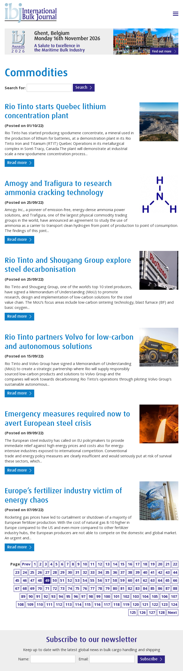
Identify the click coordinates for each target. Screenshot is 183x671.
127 (152, 612)
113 (68, 604)
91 (38, 596)
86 (160, 588)
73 (62, 588)
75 (77, 588)
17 (137, 564)
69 (32, 588)
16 (130, 564)
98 (91, 596)
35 (107, 572)
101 (116, 596)
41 (152, 572)
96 (76, 596)
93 (53, 596)
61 (137, 580)
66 (175, 580)
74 (70, 588)
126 (142, 612)
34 (100, 572)
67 (17, 588)
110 (40, 604)
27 (47, 572)
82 (130, 588)
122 (155, 604)
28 (55, 572)
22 (175, 564)
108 (20, 604)
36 (115, 572)
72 (55, 588)
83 (137, 588)
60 (130, 580)
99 (98, 596)
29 (62, 572)
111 (49, 604)
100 (107, 596)
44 (175, 572)
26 (40, 572)
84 (145, 588)
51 (62, 580)
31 (77, 572)
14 (115, 564)
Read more (17, 163)
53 (77, 580)
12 (100, 564)
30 (70, 572)
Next (172, 612)
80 (115, 588)
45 (17, 580)
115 (88, 604)
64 (160, 580)
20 (160, 564)
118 (116, 604)
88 (175, 588)
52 (70, 580)
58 (115, 580)
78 (100, 588)
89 (23, 596)
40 (145, 572)
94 (61, 596)
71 (47, 588)
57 (107, 580)
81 (122, 588)
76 (85, 588)
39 (137, 572)
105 (155, 596)
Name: (23, 659)
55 (92, 580)
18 (145, 564)
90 (31, 596)
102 (126, 596)
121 (145, 604)
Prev (26, 564)
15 (122, 564)
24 (25, 572)
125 (133, 612)
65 (167, 580)
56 (100, 580)
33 (92, 572)
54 (85, 580)
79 (107, 588)
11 (92, 564)
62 (145, 580)
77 (92, 588)
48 (40, 580)
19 (152, 564)
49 (47, 580)
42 (160, 572)
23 (17, 572)
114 (78, 604)
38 (130, 572)
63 (152, 580)
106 (164, 596)
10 (85, 564)
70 (40, 588)
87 (167, 588)
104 (145, 596)
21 (167, 564)
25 (32, 572)
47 (32, 580)
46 (25, 580)
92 (46, 596)
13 (107, 564)
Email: (83, 659)
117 (107, 604)
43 (167, 572)
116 (97, 604)
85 (152, 588)
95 (68, 596)
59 (122, 580)
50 (55, 580)
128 (161, 612)
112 (59, 604)
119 (126, 604)
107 (174, 596)
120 (135, 604)
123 (164, 604)
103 (135, 596)
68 (25, 588)
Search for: (15, 87)
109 (30, 604)
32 (85, 572)
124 (174, 604)
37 (122, 572)
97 (83, 596)
